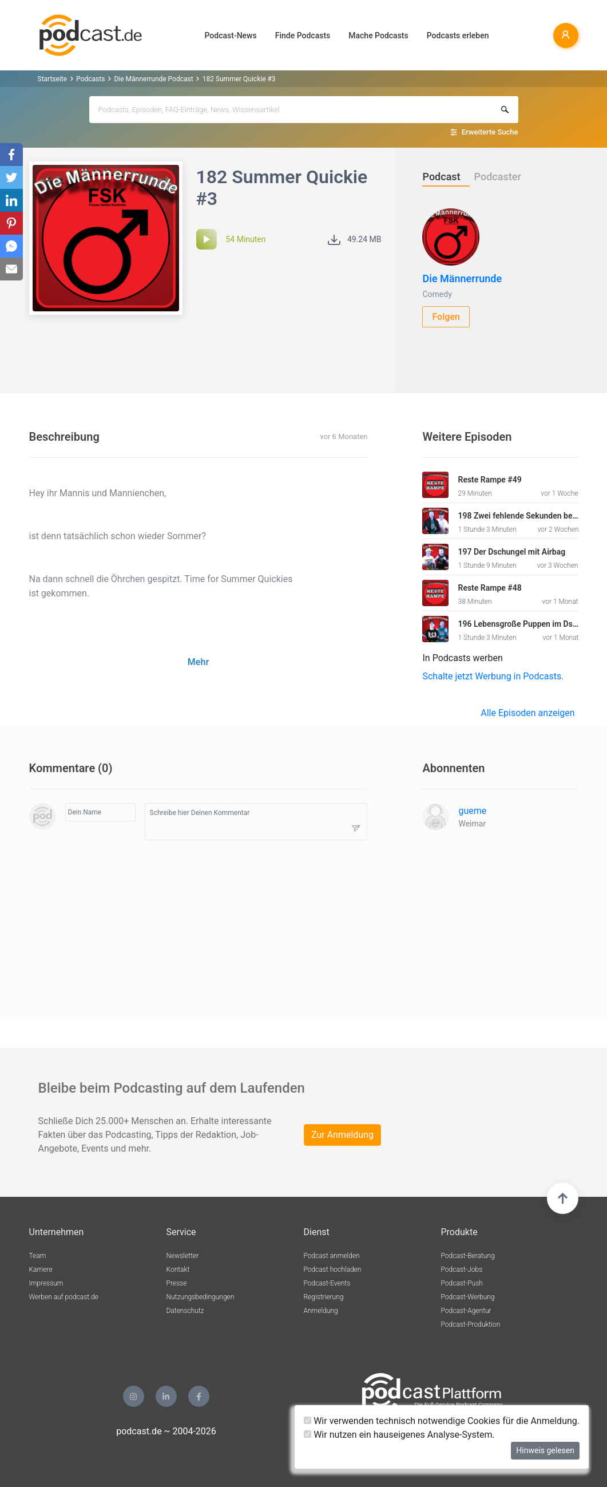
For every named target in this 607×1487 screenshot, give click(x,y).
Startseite (53, 79)
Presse (176, 1283)
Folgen (446, 316)
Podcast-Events (327, 1283)
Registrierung (324, 1297)
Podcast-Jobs (462, 1269)
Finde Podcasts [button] (303, 35)
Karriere (41, 1269)
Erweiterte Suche (490, 132)
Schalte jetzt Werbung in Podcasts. (493, 676)
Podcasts (90, 79)
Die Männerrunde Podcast (153, 79)
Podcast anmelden (332, 1256)
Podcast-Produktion (471, 1324)
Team (37, 1256)
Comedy (436, 294)
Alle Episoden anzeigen (527, 712)
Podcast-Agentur (466, 1311)
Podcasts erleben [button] (458, 35)
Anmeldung (321, 1311)
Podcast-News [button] (231, 35)
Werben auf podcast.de (63, 1297)
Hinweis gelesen (545, 1450)
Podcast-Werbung (468, 1297)
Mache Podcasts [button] (378, 35)
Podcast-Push (462, 1283)
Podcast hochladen (333, 1269)
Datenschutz (185, 1311)
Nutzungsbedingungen (200, 1297)
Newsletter (182, 1256)
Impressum (46, 1283)
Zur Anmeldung (342, 1134)
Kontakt (178, 1269)
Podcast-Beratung (468, 1256)
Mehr (198, 662)
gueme (472, 810)
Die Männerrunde (462, 278)
